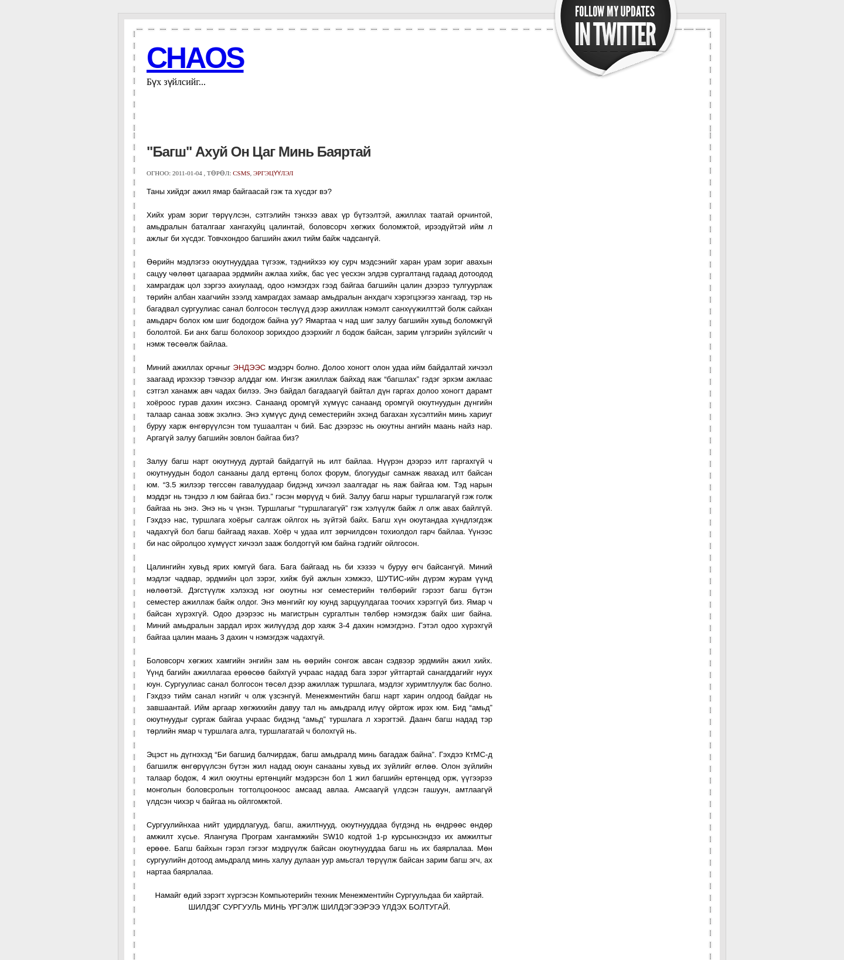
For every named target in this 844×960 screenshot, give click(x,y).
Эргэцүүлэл (273, 173)
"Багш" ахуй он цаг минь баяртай (259, 152)
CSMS (241, 173)
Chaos (195, 58)
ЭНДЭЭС (249, 367)
